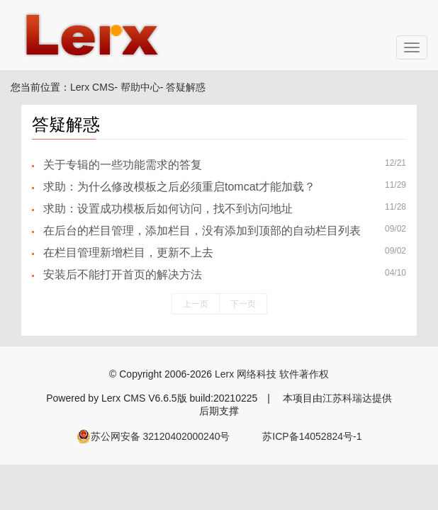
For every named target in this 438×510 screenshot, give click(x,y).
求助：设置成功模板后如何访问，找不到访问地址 (168, 209)
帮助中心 (140, 87)
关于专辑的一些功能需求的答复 (122, 165)
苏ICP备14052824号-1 (311, 436)
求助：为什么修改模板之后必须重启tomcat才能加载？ (179, 187)
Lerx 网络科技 (245, 374)
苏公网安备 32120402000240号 (153, 436)
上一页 (195, 304)
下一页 (243, 304)
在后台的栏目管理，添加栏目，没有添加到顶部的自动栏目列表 (202, 231)
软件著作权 (304, 374)
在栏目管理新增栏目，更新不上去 (128, 252)
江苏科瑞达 (347, 398)
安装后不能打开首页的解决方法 (122, 274)
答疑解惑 (186, 87)
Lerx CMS (92, 87)
